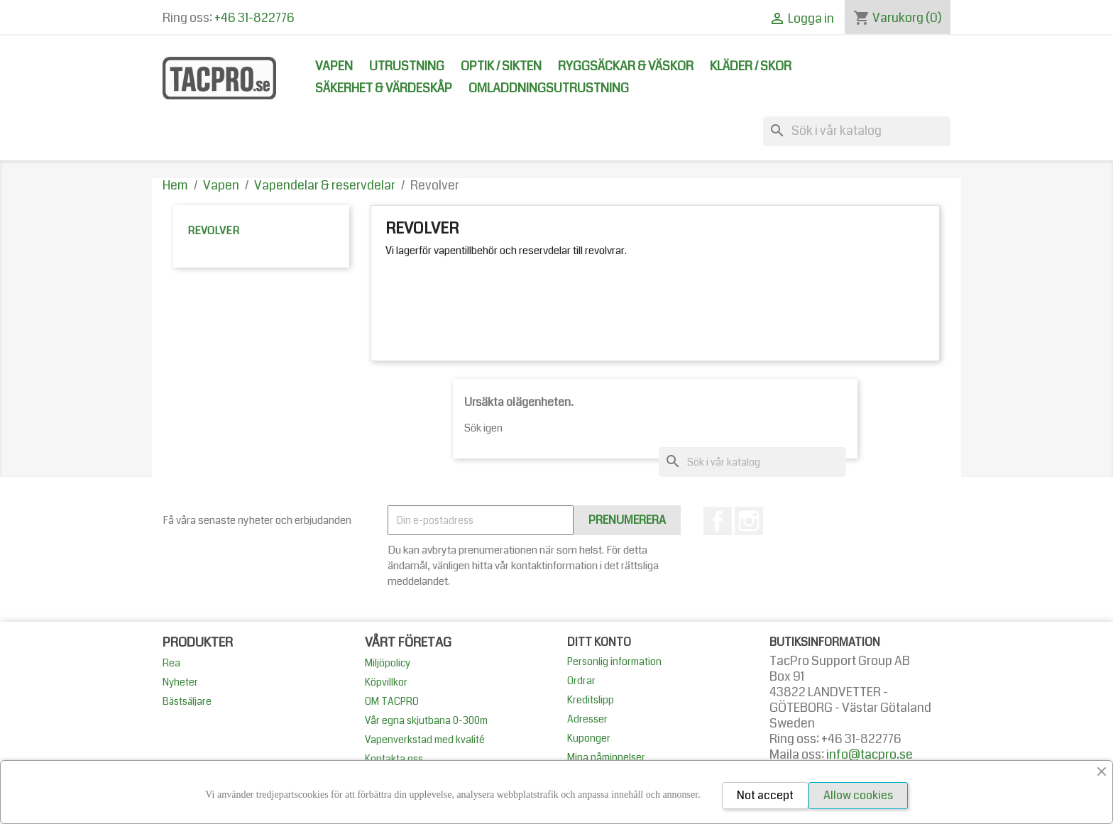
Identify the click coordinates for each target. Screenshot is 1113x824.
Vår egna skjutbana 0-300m (426, 720)
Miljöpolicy (387, 663)
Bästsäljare (187, 701)
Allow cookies (858, 795)
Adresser (587, 719)
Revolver (213, 230)
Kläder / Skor (750, 66)
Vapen (334, 66)
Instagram (749, 521)
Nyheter (180, 682)
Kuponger (588, 738)
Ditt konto (599, 642)
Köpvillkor (386, 682)
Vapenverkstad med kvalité (425, 739)
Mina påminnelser (606, 757)
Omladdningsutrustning (548, 88)
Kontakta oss (394, 759)
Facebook (717, 521)
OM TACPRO (392, 701)
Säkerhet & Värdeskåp (383, 88)
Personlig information (614, 661)
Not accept (765, 795)
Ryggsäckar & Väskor (625, 66)
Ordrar (581, 681)
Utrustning (406, 66)
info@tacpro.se (869, 755)
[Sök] (856, 131)
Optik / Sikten (501, 66)
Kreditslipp (590, 700)
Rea (171, 663)
